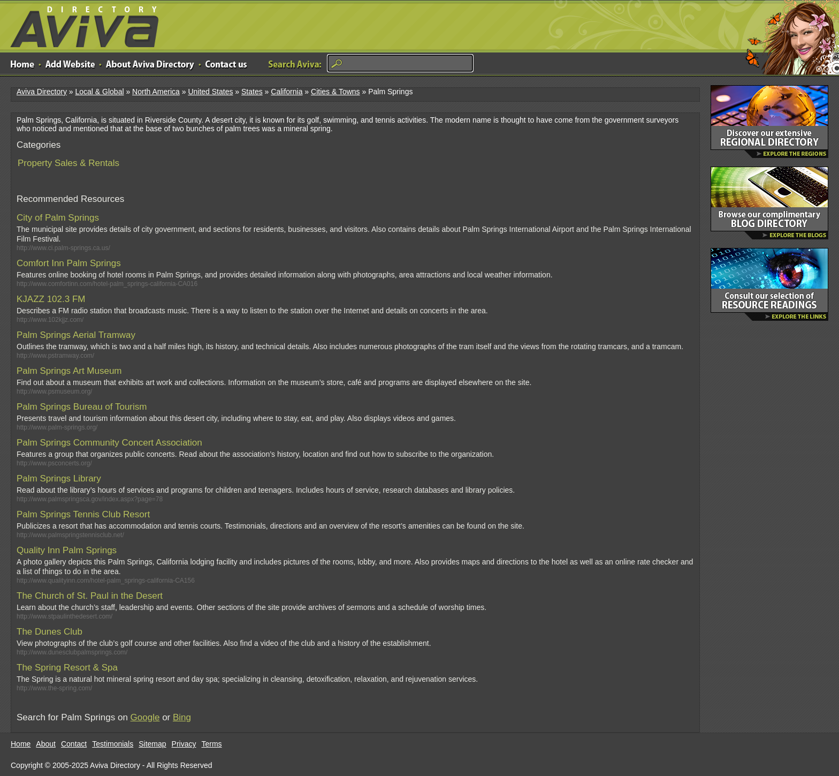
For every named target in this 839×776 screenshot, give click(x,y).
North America (156, 91)
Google (145, 717)
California (286, 91)
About (46, 744)
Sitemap (152, 744)
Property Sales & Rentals (68, 163)
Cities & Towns (335, 91)
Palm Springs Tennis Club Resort (83, 514)
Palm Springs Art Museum (69, 371)
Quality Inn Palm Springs (67, 550)
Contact (74, 744)
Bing (182, 717)
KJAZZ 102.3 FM (51, 299)
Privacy (184, 744)
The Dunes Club (49, 632)
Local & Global (99, 91)
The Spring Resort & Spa (67, 667)
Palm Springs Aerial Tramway (76, 335)
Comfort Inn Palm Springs (69, 263)
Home (20, 744)
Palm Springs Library (59, 478)
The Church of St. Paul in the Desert (90, 596)
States (252, 91)
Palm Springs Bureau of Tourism (82, 407)
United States (210, 91)
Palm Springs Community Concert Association (109, 443)
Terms (212, 744)
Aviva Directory (80, 24)
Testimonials (112, 744)
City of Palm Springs (58, 218)
